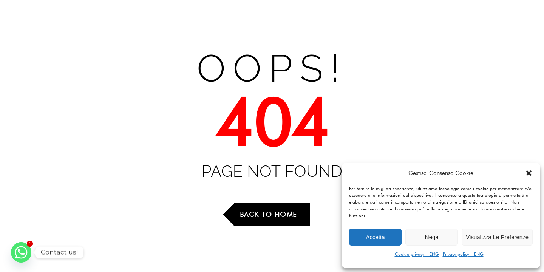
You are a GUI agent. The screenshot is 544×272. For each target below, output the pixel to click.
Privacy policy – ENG (463, 254)
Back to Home (268, 214)
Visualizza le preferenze (497, 237)
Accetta (375, 237)
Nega (432, 237)
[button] (529, 173)
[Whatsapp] (21, 252)
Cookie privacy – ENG (417, 254)
